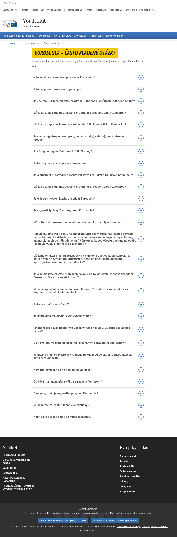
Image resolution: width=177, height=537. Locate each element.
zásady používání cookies (155, 529)
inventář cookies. (88, 534)
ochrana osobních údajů (129, 529)
